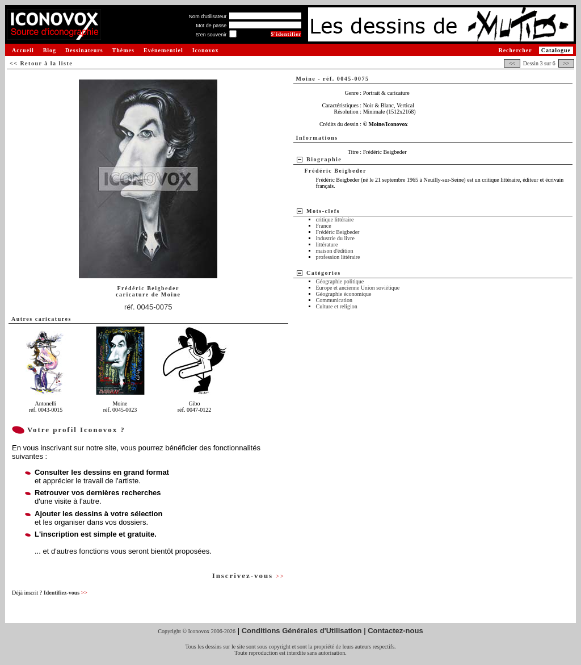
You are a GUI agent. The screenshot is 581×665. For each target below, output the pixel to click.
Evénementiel (163, 50)
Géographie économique (344, 294)
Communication (334, 300)
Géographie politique (340, 281)
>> (566, 63)
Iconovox (205, 50)
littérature (327, 244)
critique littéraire (335, 219)
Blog (49, 50)
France (323, 226)
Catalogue (556, 50)
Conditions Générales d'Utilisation (302, 630)
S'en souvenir (211, 34)
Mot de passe (211, 25)
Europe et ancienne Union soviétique (358, 288)
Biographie (324, 159)
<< (511, 63)
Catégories (323, 273)
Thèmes (123, 50)
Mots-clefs (323, 211)
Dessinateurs (84, 50)
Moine (171, 294)
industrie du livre (335, 238)
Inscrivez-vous (248, 575)
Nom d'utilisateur (208, 16)
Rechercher (515, 50)
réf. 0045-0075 (148, 307)
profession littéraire (338, 257)
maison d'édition (334, 251)
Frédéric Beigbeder (338, 232)
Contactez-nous (395, 630)
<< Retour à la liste (41, 63)
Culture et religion (336, 306)
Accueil (23, 50)
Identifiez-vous (65, 592)
